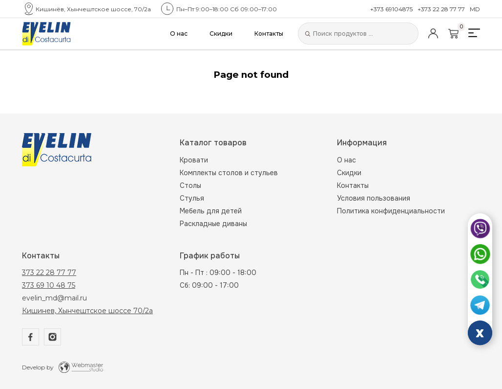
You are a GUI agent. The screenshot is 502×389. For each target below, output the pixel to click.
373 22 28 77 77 (49, 272)
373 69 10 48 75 (48, 285)
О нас (179, 33)
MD (475, 9)
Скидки (220, 33)
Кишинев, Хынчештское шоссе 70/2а (87, 310)
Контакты (268, 33)
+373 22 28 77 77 (441, 9)
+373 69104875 (391, 9)
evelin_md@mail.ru (54, 298)
